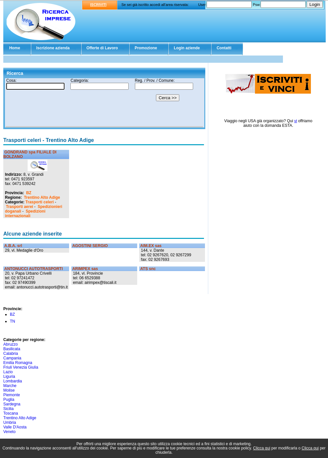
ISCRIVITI (98, 5)
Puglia (8, 399)
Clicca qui (261, 448)
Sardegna (11, 404)
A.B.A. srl (13, 245)
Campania (12, 358)
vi (295, 121)
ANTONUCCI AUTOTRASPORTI (33, 268)
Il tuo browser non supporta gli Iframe (104, 102)
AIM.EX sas (151, 245)
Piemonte (11, 395)
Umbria (9, 422)
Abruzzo (10, 344)
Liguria (9, 376)
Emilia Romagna (17, 362)
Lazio (8, 372)
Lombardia (12, 381)
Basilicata (11, 349)
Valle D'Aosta (15, 427)
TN (12, 321)
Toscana (10, 413)
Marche (9, 385)
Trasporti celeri (39, 202)
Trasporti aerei (19, 206)
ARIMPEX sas (85, 268)
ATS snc (148, 268)
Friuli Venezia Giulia (20, 367)
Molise (9, 390)
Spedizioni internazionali (25, 213)
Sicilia (8, 408)
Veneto (9, 431)
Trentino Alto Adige (42, 197)
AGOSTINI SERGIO (90, 245)
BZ (28, 193)
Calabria (10, 353)
